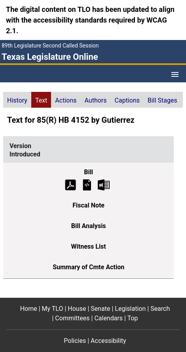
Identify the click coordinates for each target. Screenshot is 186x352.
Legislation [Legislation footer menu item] (130, 308)
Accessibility (108, 340)
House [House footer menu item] (77, 308)
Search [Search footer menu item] (160, 308)
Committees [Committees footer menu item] (72, 318)
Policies (75, 340)
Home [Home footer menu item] (28, 308)
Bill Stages (162, 100)
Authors (96, 100)
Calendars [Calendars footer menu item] (108, 318)
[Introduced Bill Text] (87, 184)
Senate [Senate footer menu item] (100, 308)
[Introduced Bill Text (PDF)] (70, 184)
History (17, 100)
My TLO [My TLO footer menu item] (52, 308)
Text (41, 100)
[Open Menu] (175, 74)
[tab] (17, 100)
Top (132, 318)
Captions (127, 100)
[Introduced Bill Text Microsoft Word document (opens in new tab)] (104, 184)
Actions (65, 100)
